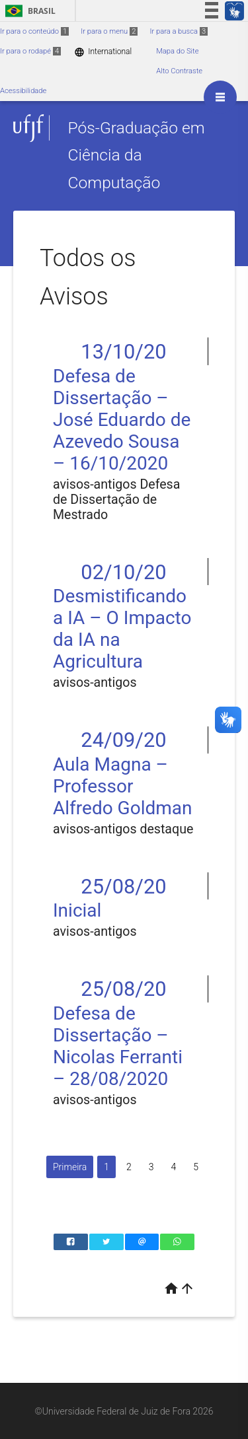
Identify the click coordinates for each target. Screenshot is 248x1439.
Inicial (77, 910)
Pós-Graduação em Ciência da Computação (135, 155)
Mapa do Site (177, 51)
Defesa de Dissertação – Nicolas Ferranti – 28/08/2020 (118, 1046)
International (103, 52)
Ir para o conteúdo (34, 31)
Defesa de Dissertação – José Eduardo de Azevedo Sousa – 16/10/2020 (121, 419)
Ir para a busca (178, 31)
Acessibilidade (23, 91)
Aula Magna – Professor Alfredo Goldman (122, 786)
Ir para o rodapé (30, 51)
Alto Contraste (179, 71)
